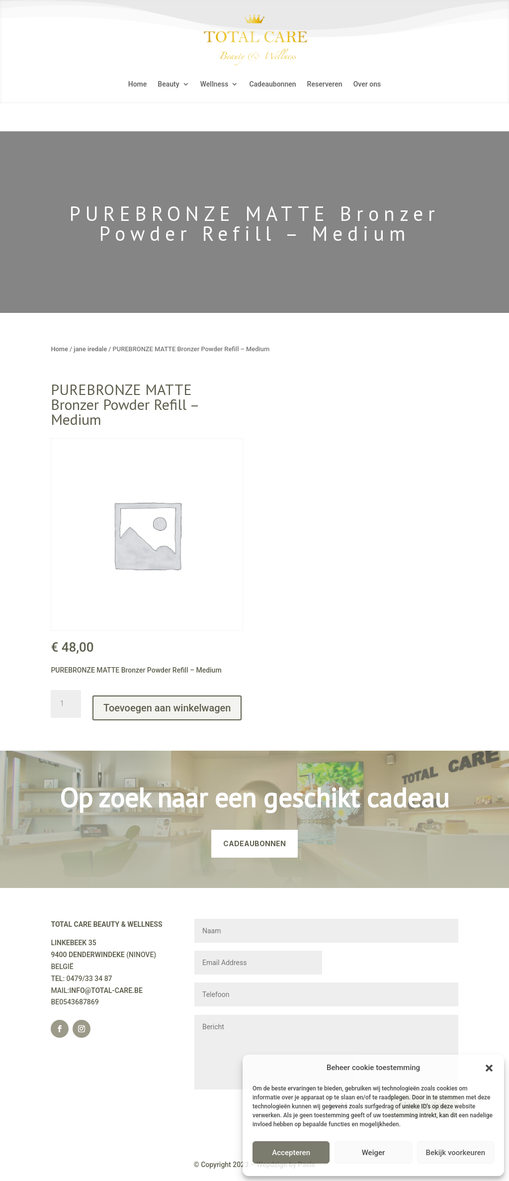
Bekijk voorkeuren (455, 1152)
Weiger (373, 1152)
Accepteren (291, 1152)
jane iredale (90, 349)
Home (137, 84)
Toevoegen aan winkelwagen (167, 708)
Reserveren (324, 84)
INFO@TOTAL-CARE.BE (106, 990)
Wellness (214, 84)
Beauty (168, 84)
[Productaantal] (66, 704)
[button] (489, 1068)
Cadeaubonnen (272, 84)
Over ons (367, 84)
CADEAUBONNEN (254, 843)
